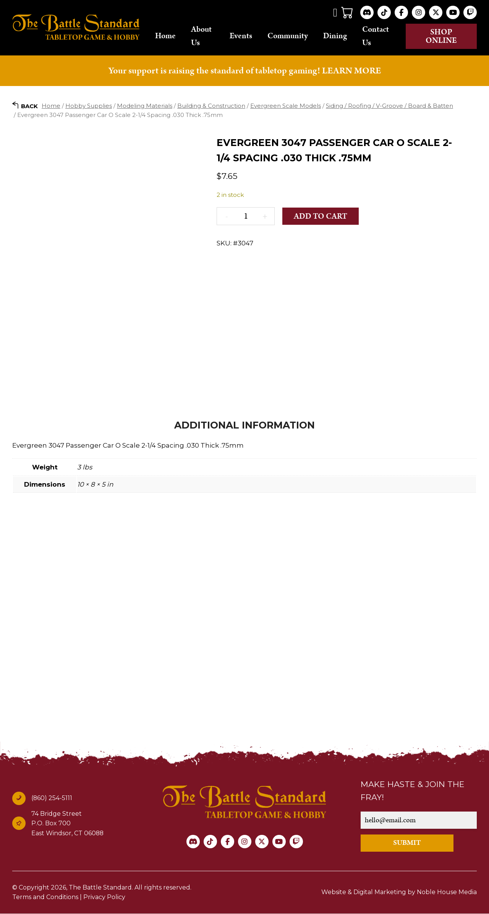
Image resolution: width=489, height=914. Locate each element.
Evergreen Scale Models (285, 106)
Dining (335, 36)
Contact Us (375, 36)
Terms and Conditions (45, 897)
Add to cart (320, 216)
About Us (201, 36)
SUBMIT (407, 843)
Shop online (441, 36)
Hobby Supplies (88, 106)
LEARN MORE (351, 70)
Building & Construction (211, 106)
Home (165, 36)
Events (241, 36)
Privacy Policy (104, 897)
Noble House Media (447, 892)
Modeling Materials (144, 106)
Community (287, 36)
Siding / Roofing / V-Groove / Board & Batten (389, 106)
